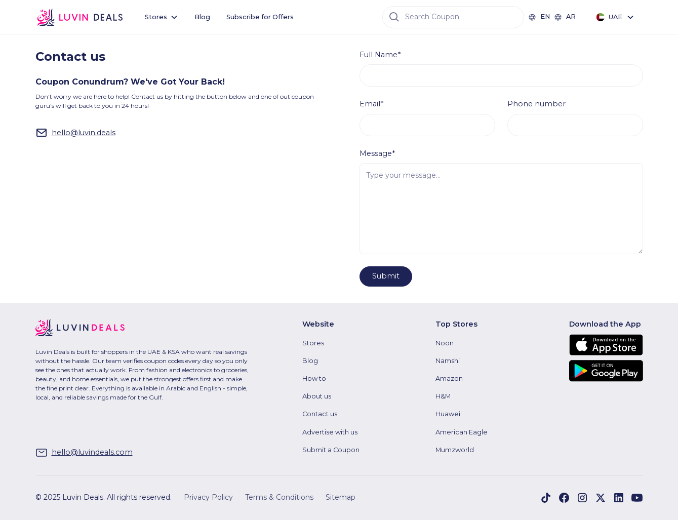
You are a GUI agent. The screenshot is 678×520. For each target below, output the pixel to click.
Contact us (319, 414)
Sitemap (340, 497)
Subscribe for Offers (260, 17)
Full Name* (380, 54)
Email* (371, 103)
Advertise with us (329, 432)
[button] (161, 17)
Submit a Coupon (331, 450)
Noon (444, 343)
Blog (202, 17)
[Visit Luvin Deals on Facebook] (546, 498)
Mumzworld (454, 450)
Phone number (536, 103)
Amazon (449, 378)
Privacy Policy (208, 497)
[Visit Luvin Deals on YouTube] (637, 498)
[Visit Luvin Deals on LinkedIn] (619, 498)
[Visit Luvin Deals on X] (600, 498)
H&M (443, 396)
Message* (377, 153)
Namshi (447, 361)
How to (314, 378)
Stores (313, 343)
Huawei (447, 414)
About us (316, 396)
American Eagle (461, 432)
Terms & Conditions (279, 497)
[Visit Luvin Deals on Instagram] (582, 498)
